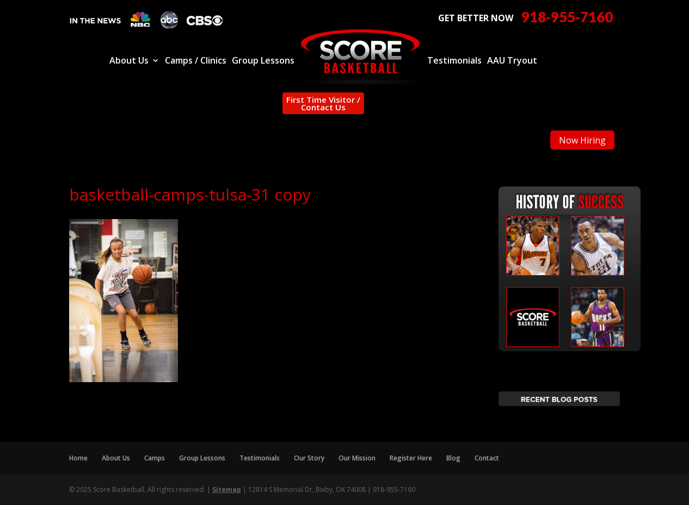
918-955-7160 (567, 17)
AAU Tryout (512, 61)
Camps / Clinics (195, 61)
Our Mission (357, 458)
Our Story (309, 458)
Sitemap (226, 489)
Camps (154, 458)
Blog (453, 458)
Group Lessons (263, 61)
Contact (487, 458)
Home (78, 458)
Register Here (411, 458)
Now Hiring (582, 140)
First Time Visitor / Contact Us (323, 103)
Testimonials (454, 61)
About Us (129, 61)
